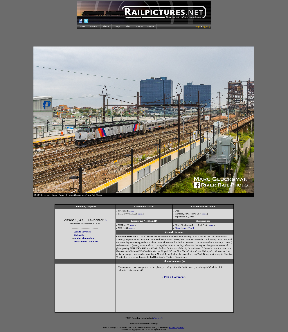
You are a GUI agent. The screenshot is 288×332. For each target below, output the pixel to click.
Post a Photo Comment (86, 241)
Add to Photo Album (84, 238)
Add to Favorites (82, 231)
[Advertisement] (144, 37)
